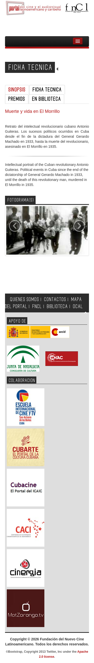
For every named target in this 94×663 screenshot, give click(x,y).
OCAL (78, 306)
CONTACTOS (55, 299)
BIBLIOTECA (57, 306)
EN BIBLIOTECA (46, 99)
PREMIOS (16, 99)
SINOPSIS (17, 89)
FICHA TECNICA (47, 89)
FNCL (37, 306)
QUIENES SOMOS (24, 299)
